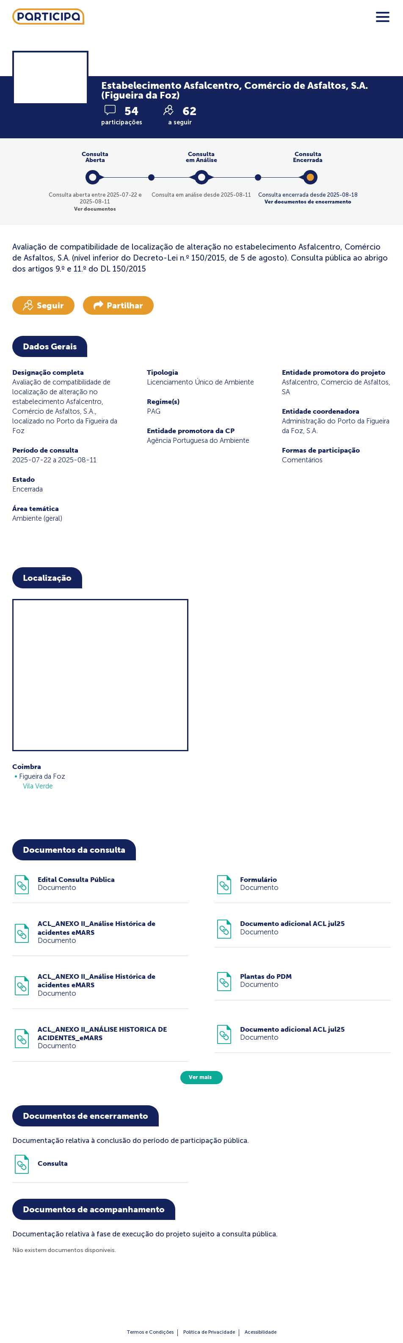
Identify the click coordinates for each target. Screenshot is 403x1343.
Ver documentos (95, 209)
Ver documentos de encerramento (308, 202)
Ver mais (200, 1077)
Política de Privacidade (209, 1332)
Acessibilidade (260, 1332)
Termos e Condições (150, 1332)
